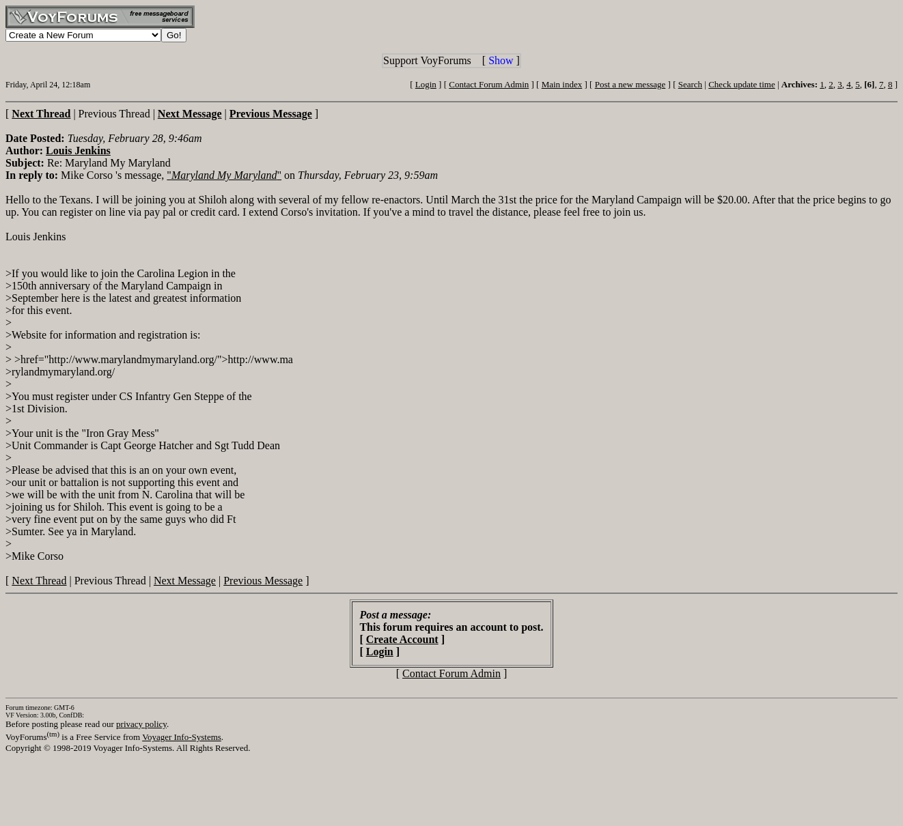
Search (690, 84)
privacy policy (141, 724)
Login (425, 84)
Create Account (402, 639)
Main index (562, 84)
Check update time (741, 84)
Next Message (185, 580)
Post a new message (630, 84)
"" (224, 175)
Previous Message (263, 580)
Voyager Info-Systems (181, 737)
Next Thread (39, 580)
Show (500, 60)
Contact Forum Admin (489, 84)
